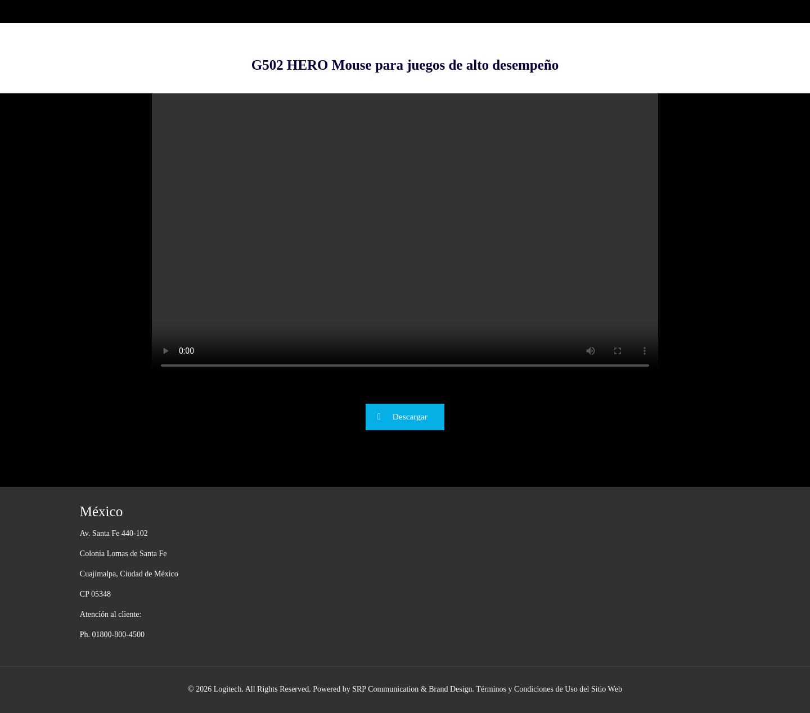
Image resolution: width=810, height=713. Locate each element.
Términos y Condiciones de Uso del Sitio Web (549, 689)
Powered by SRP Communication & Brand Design (392, 689)
